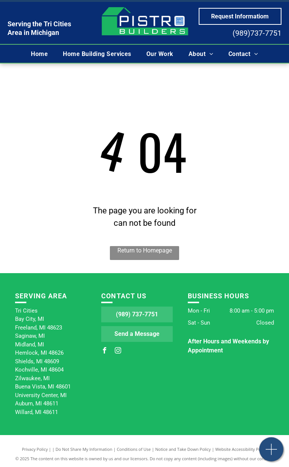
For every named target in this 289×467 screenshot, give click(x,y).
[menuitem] (39, 54)
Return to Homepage (144, 250)
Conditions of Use (134, 449)
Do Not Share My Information (84, 449)
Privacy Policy (35, 449)
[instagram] (118, 351)
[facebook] (104, 351)
